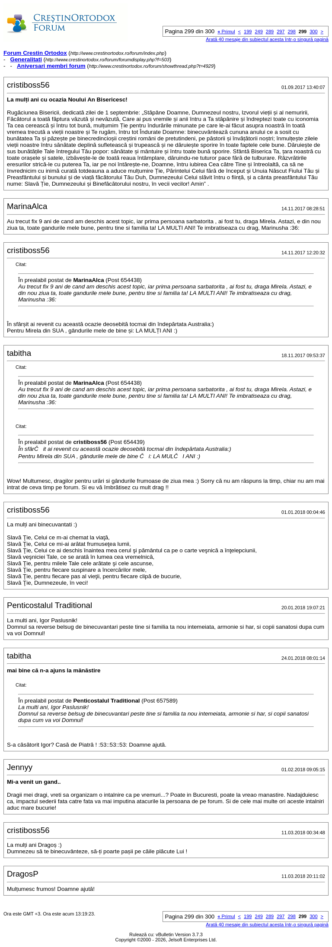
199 (248, 31)
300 (313, 31)
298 (291, 31)
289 (270, 31)
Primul (226, 31)
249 (258, 31)
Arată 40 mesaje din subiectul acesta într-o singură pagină (267, 39)
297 (280, 31)
